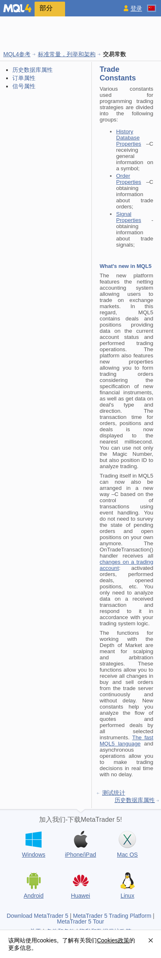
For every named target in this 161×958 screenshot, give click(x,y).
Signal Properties (128, 217)
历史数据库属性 (32, 69)
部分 (46, 8)
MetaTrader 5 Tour (80, 921)
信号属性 (23, 86)
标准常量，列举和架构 (67, 54)
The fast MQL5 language (126, 740)
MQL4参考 (16, 54)
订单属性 (23, 78)
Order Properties (128, 179)
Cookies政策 (113, 940)
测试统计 (113, 792)
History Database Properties (128, 137)
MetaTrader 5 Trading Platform (112, 915)
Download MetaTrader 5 (37, 915)
